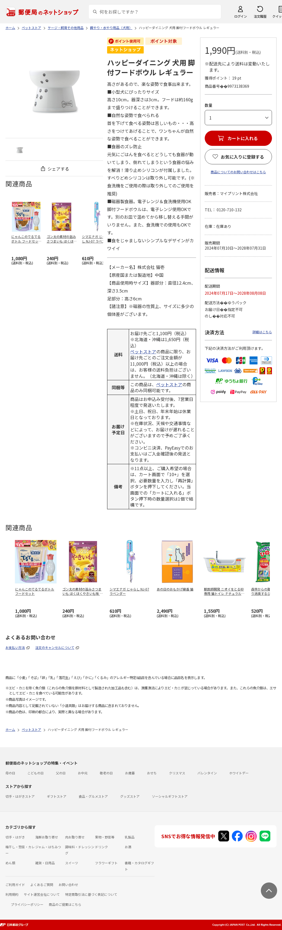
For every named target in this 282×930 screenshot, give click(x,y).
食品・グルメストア (93, 796)
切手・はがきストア (20, 796)
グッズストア (130, 796)
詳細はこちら (262, 331)
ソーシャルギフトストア (170, 796)
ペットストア (143, 351)
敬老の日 (106, 773)
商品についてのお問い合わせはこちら (238, 171)
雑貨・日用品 (45, 862)
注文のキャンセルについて (54, 647)
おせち (152, 773)
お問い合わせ (68, 884)
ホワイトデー (239, 773)
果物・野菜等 (104, 837)
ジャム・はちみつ (48, 846)
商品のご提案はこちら (65, 904)
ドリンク (101, 846)
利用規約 (11, 894)
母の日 (10, 773)
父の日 (61, 773)
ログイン (240, 16)
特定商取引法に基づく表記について (91, 894)
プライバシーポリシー (27, 904)
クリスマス (177, 773)
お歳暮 (130, 773)
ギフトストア (56, 796)
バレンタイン (207, 773)
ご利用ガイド (15, 884)
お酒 (128, 846)
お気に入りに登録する (242, 156)
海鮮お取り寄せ (46, 837)
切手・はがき (15, 837)
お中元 (83, 773)
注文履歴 (260, 16)
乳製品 (129, 837)
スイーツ (71, 862)
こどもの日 (35, 773)
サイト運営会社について (42, 894)
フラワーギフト (106, 862)
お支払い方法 (15, 647)
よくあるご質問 (41, 884)
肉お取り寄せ (75, 837)
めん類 (10, 862)
